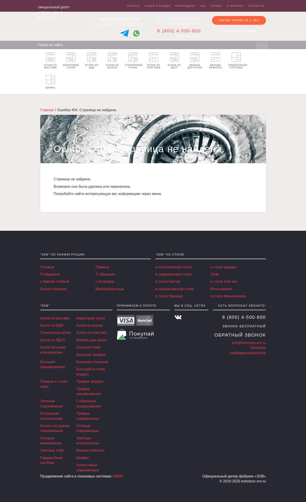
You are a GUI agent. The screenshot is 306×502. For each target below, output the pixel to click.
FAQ (203, 6)
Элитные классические (87, 440)
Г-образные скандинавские (88, 403)
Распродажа (185, 6)
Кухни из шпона (112, 60)
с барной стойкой (54, 281)
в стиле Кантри (168, 281)
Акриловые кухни (71, 60)
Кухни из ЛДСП (174, 60)
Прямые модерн (89, 381)
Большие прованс (91, 355)
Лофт (215, 274)
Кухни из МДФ (91, 60)
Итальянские (221, 289)
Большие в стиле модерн (90, 371)
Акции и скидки (158, 6)
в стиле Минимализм (228, 296)
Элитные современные (51, 403)
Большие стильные (92, 362)
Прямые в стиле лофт (53, 384)
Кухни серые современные (87, 467)
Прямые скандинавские (88, 391)
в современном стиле (173, 274)
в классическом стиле (173, 267)
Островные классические (51, 416)
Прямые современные (87, 416)
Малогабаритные (110, 289)
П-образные (50, 274)
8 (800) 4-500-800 (179, 30)
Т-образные (105, 274)
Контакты (256, 6)
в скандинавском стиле (174, 289)
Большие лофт (88, 347)
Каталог (133, 6)
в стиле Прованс (169, 296)
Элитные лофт (52, 450)
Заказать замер (238, 31)
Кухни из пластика (154, 60)
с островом (105, 281)
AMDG (118, 476)
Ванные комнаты (215, 60)
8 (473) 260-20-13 (179, 18)
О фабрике (235, 6)
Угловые (47, 267)
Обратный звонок (240, 334)
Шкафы (50, 82)
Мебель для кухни (195, 60)
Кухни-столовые (53, 289)
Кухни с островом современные (54, 428)
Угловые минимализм (50, 440)
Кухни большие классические (53, 349)
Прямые (102, 267)
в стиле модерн (224, 267)
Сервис (216, 6)
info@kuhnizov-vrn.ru (249, 343)
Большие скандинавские (52, 364)
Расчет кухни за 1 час (239, 20)
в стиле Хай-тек (224, 281)
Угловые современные (87, 428)
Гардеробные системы (237, 60)
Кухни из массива (50, 60)
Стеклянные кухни (134, 60)
